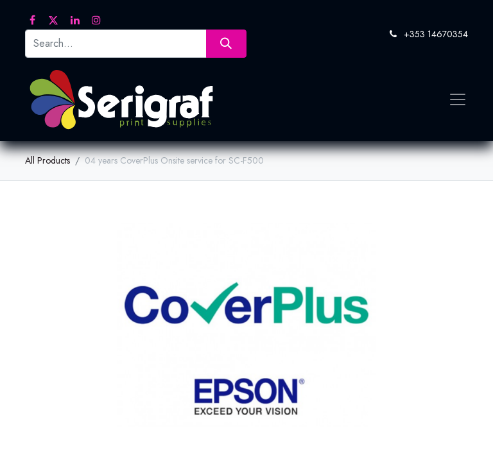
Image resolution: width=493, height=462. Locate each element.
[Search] (226, 43)
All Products (47, 160)
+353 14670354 (436, 34)
